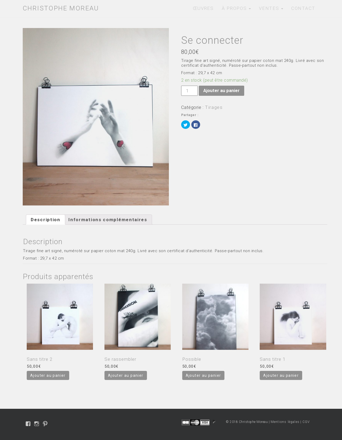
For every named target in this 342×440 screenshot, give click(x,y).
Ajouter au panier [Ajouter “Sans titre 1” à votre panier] (281, 375)
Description (45, 219)
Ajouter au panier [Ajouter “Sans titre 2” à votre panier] (48, 375)
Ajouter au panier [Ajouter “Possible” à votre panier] (203, 375)
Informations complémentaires (107, 219)
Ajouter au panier (221, 90)
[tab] (45, 220)
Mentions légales (285, 422)
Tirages (214, 107)
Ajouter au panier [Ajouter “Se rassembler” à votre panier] (125, 375)
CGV (306, 422)
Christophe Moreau (61, 8)
